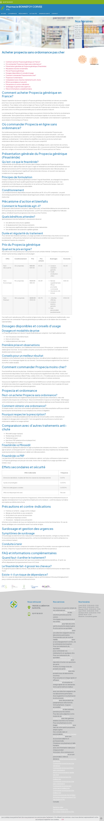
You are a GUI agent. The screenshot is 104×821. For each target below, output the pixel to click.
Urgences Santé (44, 13)
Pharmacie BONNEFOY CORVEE (24, 6)
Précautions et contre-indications (17, 83)
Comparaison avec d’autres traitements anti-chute (23, 79)
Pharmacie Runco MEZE (68, 744)
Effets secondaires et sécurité (16, 81)
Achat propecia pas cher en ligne (64, 794)
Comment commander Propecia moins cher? (21, 74)
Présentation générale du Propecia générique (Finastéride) (26, 65)
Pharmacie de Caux (67, 647)
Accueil (3, 13)
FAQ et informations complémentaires (19, 88)
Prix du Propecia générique (15, 70)
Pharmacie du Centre (65, 724)
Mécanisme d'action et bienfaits (17, 67)
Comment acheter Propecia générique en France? (23, 61)
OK (63, 819)
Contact (55, 13)
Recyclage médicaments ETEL (63, 811)
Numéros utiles (58, 806)
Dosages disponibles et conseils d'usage (20, 72)
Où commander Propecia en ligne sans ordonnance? (23, 63)
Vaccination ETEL (59, 798)
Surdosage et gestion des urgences (18, 85)
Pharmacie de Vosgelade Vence (64, 688)
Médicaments (23, 13)
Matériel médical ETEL (60, 808)
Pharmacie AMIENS (64, 638)
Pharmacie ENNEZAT (60, 753)
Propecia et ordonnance (14, 76)
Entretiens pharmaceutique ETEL (64, 796)
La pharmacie (12, 13)
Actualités (33, 13)
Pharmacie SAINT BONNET (62, 629)
